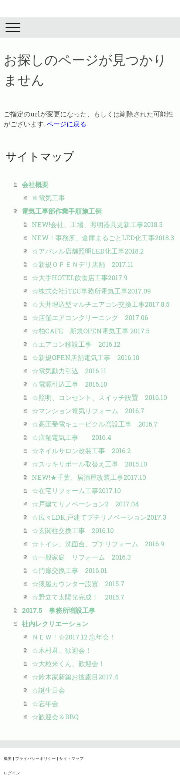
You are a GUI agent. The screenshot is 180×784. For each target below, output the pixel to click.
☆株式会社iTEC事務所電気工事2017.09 (91, 290)
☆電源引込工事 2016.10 (69, 384)
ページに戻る (66, 123)
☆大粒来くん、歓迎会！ (68, 663)
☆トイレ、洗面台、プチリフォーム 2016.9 (98, 543)
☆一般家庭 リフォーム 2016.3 (81, 557)
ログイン (12, 772)
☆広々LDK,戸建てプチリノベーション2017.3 (99, 517)
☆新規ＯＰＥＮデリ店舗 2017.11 (82, 264)
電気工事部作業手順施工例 (62, 211)
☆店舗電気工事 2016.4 (71, 437)
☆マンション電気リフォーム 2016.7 (88, 410)
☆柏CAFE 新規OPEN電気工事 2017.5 (91, 330)
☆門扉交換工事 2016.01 (69, 570)
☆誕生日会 (48, 690)
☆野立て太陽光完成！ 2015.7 (78, 597)
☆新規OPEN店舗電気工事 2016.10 (85, 357)
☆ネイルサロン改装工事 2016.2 (81, 450)
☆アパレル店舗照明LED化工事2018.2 (88, 251)
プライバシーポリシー (35, 758)
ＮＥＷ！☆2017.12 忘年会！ (74, 636)
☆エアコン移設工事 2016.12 (76, 344)
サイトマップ (71, 758)
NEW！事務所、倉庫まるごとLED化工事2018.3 (103, 237)
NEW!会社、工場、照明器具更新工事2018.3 (97, 224)
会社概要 (35, 184)
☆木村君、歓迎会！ (62, 650)
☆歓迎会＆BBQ (55, 716)
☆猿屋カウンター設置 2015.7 (78, 583)
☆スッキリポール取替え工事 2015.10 (89, 463)
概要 (8, 758)
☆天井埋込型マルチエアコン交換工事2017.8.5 (101, 304)
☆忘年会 (45, 703)
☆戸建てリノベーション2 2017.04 (85, 503)
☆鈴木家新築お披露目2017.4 (75, 676)
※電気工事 (48, 197)
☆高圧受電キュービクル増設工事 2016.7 (98, 424)
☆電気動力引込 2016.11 (69, 370)
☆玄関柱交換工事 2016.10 (73, 530)
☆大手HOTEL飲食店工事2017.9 (80, 277)
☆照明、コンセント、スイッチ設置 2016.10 (103, 397)
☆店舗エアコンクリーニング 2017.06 (90, 317)
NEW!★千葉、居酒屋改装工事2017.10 (89, 477)
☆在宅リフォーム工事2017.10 (76, 490)
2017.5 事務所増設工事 (58, 610)
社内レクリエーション (55, 623)
